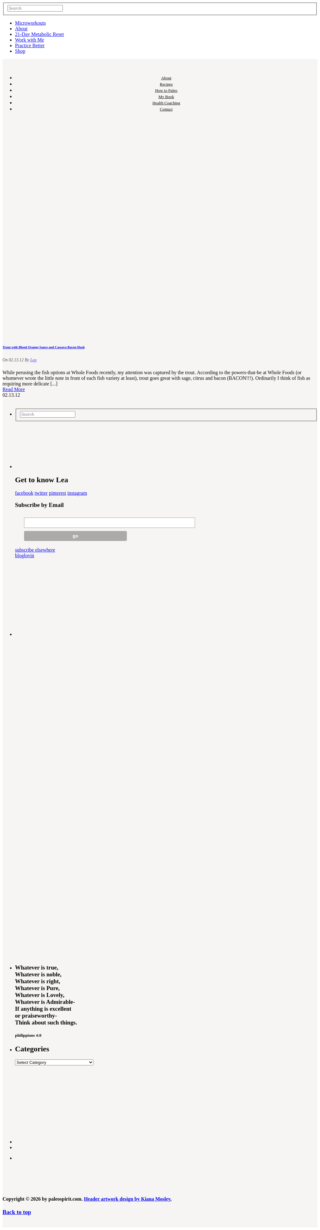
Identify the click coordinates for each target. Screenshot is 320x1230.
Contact (166, 109)
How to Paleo (166, 90)
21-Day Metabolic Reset (39, 34)
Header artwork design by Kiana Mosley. (128, 1199)
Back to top (16, 1212)
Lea (33, 360)
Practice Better (30, 45)
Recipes (166, 84)
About (21, 28)
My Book (166, 96)
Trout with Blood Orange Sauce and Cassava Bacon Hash (43, 347)
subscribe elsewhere (35, 550)
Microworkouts (30, 23)
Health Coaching (166, 103)
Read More (13, 389)
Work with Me (29, 39)
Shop (20, 51)
